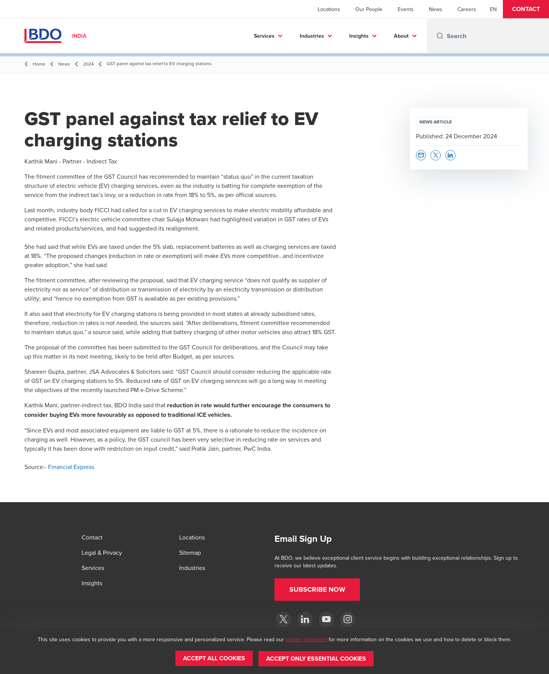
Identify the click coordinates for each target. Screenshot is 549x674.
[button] (526, 9)
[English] (493, 9)
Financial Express (71, 467)
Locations (329, 9)
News (435, 9)
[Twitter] (283, 619)
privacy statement (306, 640)
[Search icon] (440, 36)
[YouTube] (326, 619)
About (401, 36)
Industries (312, 36)
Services (264, 36)
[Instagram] (348, 619)
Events (406, 9)
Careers (467, 9)
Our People (368, 9)
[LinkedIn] (305, 619)
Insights (359, 36)
